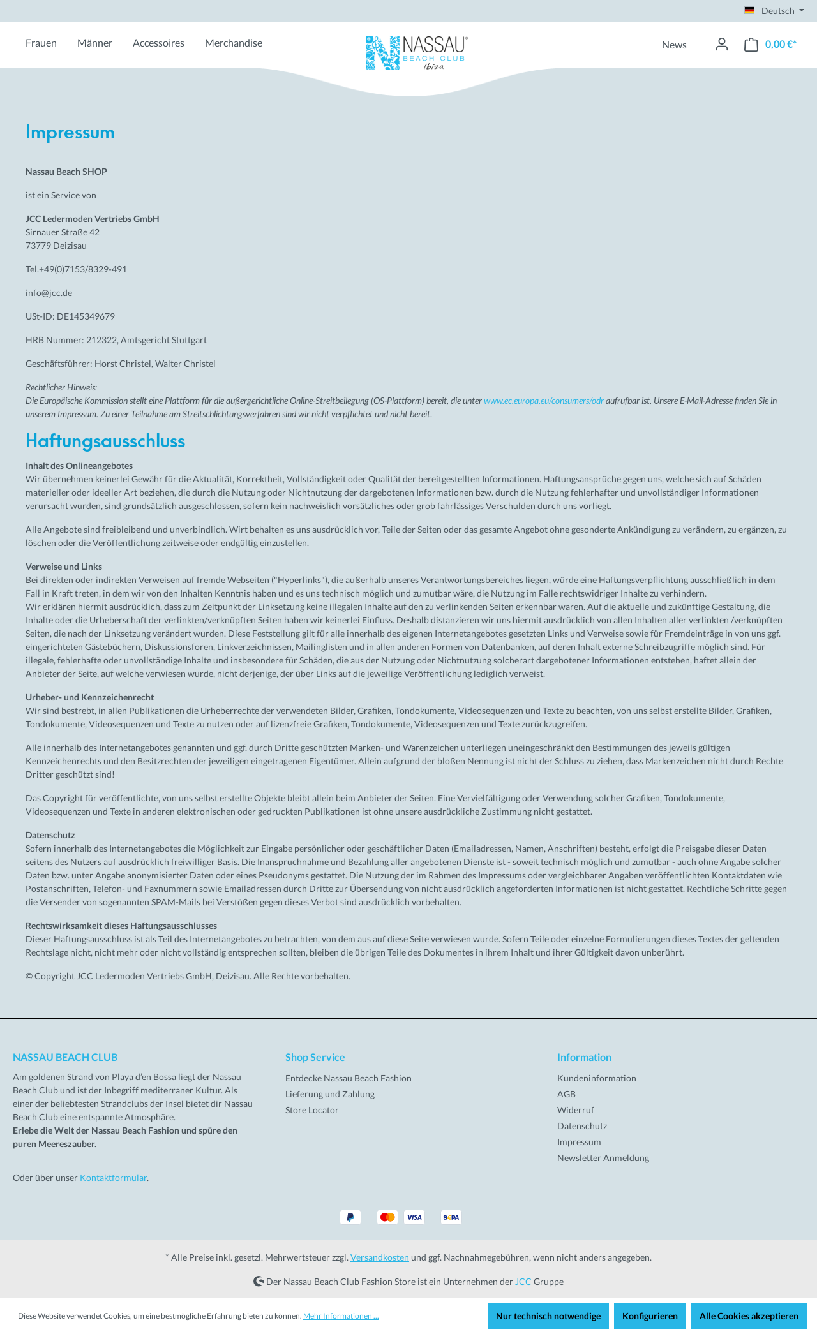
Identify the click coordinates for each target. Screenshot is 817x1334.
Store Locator (312, 1109)
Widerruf (575, 1109)
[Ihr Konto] (722, 44)
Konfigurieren (650, 1315)
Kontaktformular (113, 1177)
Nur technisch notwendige (548, 1315)
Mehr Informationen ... (341, 1316)
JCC (523, 1280)
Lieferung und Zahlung (330, 1093)
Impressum (579, 1141)
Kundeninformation (596, 1077)
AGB (566, 1093)
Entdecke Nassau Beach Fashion (348, 1077)
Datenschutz (582, 1125)
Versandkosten (379, 1257)
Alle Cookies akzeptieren (749, 1315)
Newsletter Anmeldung (603, 1157)
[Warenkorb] (770, 44)
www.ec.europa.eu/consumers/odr (544, 400)
